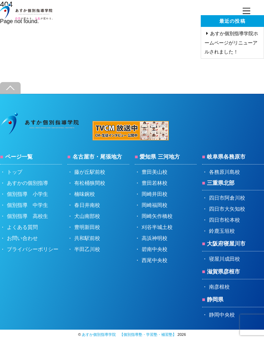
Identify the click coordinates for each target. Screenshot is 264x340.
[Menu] (246, 11)
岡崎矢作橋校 (157, 216)
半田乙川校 (87, 249)
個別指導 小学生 (27, 194)
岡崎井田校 (154, 194)
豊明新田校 (87, 227)
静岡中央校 (222, 315)
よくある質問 (22, 227)
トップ (14, 172)
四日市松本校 (224, 220)
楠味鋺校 (84, 194)
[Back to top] (10, 88)
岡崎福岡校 (154, 205)
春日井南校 (87, 205)
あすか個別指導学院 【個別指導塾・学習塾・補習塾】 (129, 334)
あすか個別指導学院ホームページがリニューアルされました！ (231, 42)
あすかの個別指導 (27, 183)
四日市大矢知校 (227, 209)
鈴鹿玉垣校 (222, 231)
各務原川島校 (224, 172)
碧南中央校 (154, 249)
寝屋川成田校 (224, 259)
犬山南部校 (87, 216)
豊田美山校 (154, 172)
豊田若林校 (154, 183)
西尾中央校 (154, 260)
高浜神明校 (154, 238)
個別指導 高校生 (27, 216)
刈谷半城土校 (157, 227)
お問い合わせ (22, 238)
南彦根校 (219, 287)
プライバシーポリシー (32, 249)
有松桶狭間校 (89, 183)
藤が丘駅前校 (89, 172)
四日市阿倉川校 (227, 198)
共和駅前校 (87, 238)
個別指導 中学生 (27, 205)
